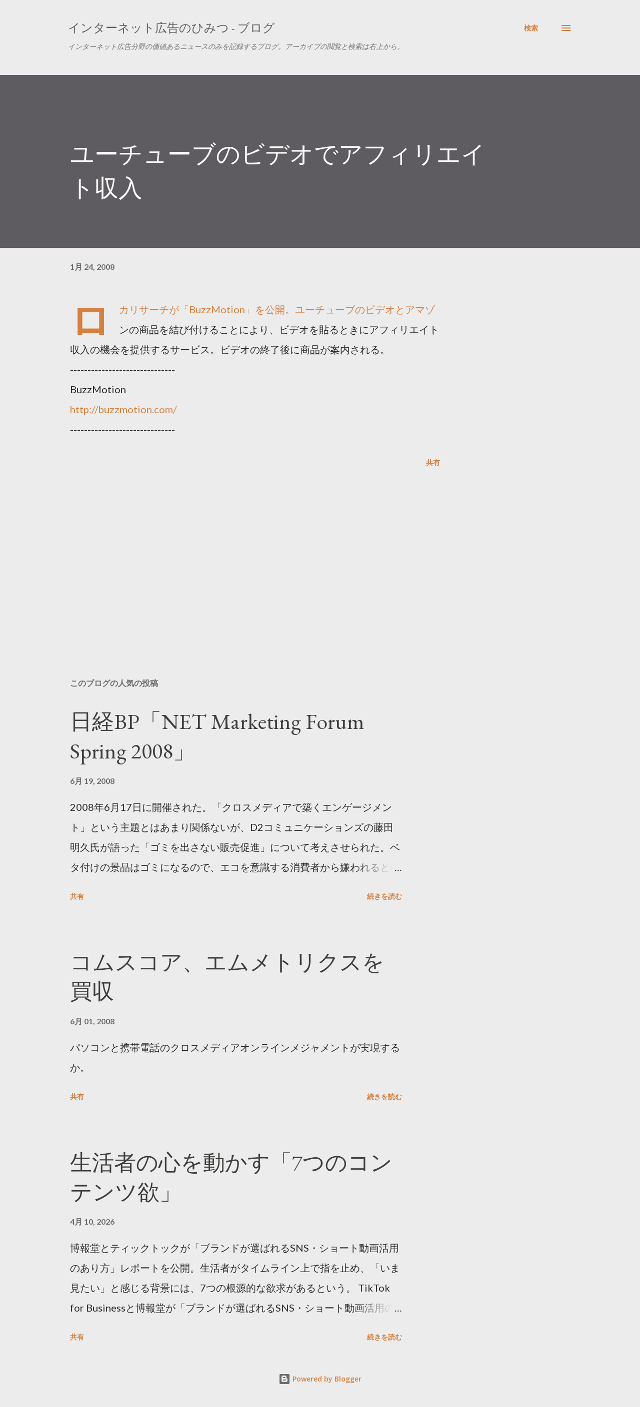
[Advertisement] (239, 554)
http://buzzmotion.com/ (123, 409)
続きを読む (384, 896)
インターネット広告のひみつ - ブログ (171, 27)
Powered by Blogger (320, 1379)
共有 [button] (433, 462)
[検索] (531, 28)
